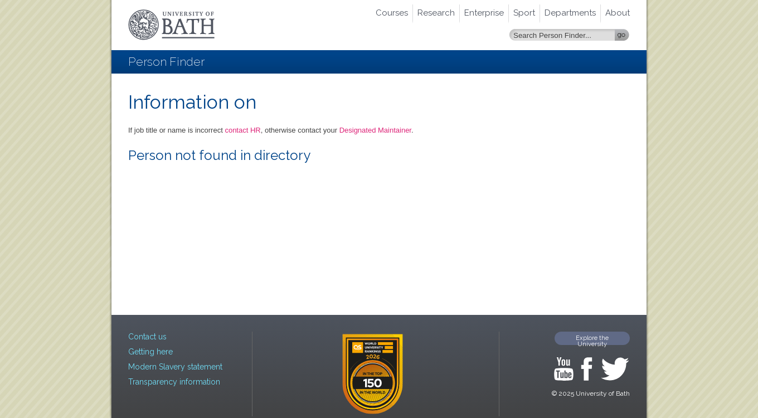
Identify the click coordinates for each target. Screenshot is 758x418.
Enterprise (484, 13)
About (617, 13)
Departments (570, 13)
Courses (392, 13)
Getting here (150, 351)
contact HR (242, 130)
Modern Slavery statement (175, 366)
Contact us (147, 336)
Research (436, 13)
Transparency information (174, 381)
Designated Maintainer (375, 130)
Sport (524, 13)
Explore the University (592, 339)
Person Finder (166, 62)
